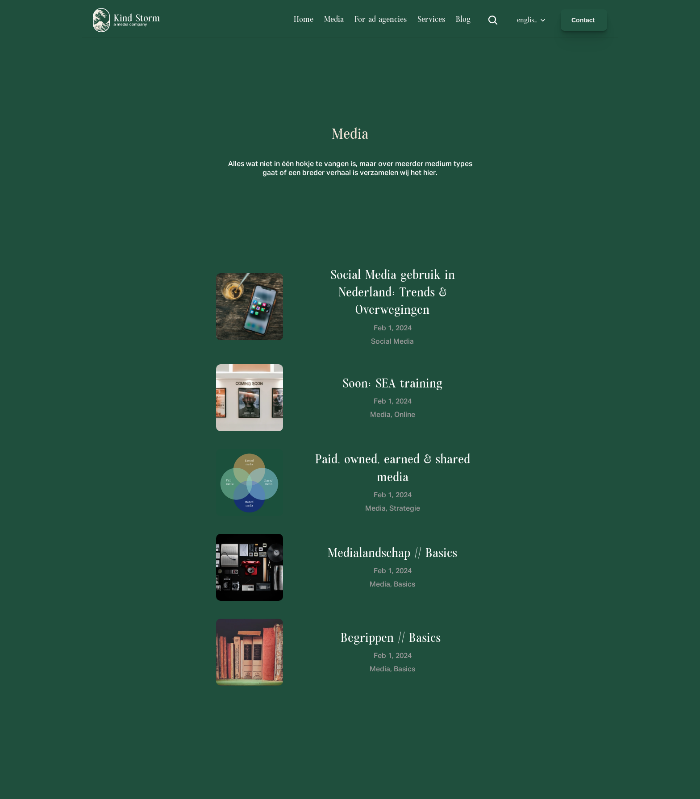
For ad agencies (380, 20)
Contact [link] (583, 20)
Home (303, 20)
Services (431, 20)
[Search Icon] (493, 20)
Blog (464, 20)
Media (334, 20)
